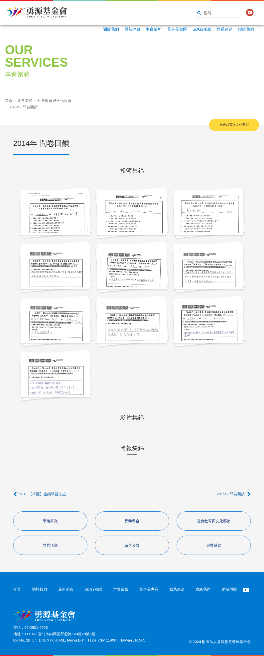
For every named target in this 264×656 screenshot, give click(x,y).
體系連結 (225, 29)
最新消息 (132, 29)
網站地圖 (229, 589)
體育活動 (50, 545)
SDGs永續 (202, 29)
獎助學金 (131, 521)
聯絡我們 (246, 29)
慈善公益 (131, 545)
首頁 (8, 100)
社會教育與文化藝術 (54, 100)
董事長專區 (177, 29)
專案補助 (213, 545)
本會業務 (154, 29)
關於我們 (111, 29)
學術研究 (50, 521)
